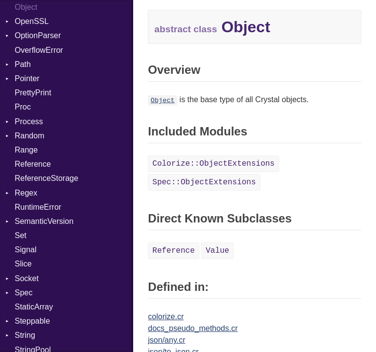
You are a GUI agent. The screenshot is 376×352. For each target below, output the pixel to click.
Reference (33, 164)
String (25, 335)
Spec (23, 292)
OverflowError (39, 50)
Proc (23, 107)
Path (23, 64)
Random (29, 136)
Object (26, 7)
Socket (27, 278)
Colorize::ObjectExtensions (213, 163)
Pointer (27, 78)
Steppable (32, 321)
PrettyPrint (33, 92)
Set (20, 235)
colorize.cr (166, 316)
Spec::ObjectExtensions (204, 182)
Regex (26, 193)
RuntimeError (38, 207)
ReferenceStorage (46, 178)
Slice (23, 264)
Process (29, 121)
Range (26, 150)
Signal (25, 249)
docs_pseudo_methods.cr (192, 328)
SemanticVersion (44, 221)
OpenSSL (31, 21)
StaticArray (34, 307)
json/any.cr (166, 340)
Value (217, 250)
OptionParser (38, 35)
